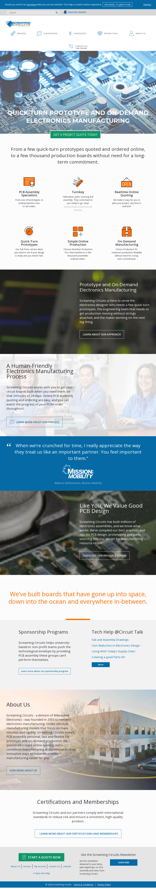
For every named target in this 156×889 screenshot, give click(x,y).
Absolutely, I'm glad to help (118, 4)
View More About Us (25, 771)
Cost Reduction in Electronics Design (116, 646)
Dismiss (147, 4)
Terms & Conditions (83, 885)
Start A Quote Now (41, 858)
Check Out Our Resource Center (107, 556)
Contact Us (54, 867)
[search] (57, 12)
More (100, 665)
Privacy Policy (104, 885)
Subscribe (123, 863)
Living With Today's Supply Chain (113, 652)
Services (27, 867)
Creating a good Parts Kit (108, 658)
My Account (40, 867)
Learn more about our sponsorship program (44, 671)
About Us (15, 867)
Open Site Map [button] (41, 874)
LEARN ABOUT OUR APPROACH (103, 334)
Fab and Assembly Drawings (110, 640)
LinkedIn (67, 867)
